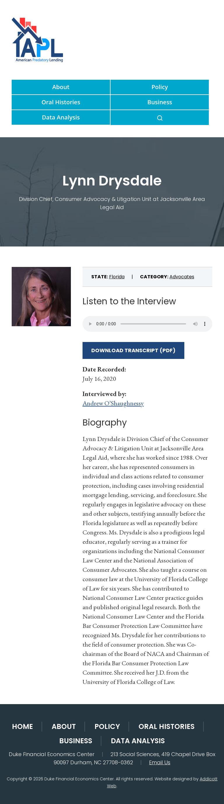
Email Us (159, 762)
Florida (117, 276)
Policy (160, 87)
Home (22, 726)
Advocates (181, 276)
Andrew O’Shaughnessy (113, 403)
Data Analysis (61, 117)
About (60, 87)
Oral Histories (60, 102)
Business (159, 102)
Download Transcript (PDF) (133, 350)
